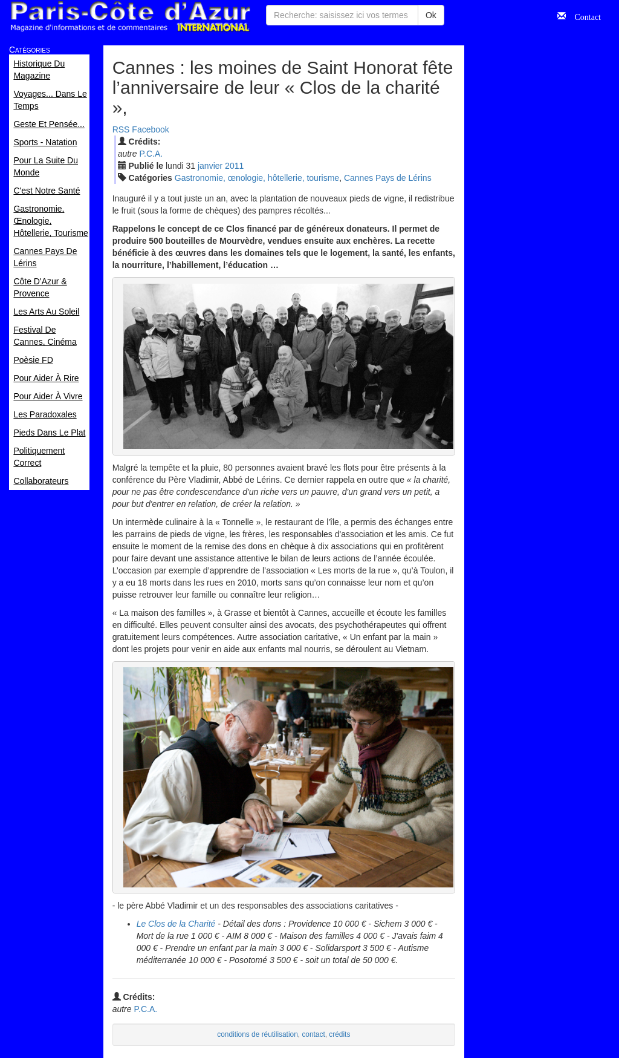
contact (313, 1034)
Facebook (150, 129)
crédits (339, 1034)
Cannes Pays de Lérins (388, 178)
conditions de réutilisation (257, 1034)
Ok (431, 15)
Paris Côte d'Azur (130, 16)
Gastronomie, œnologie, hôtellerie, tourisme (257, 178)
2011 (234, 166)
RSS (121, 129)
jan (210, 166)
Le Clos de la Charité (176, 924)
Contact (583, 16)
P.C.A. (151, 153)
